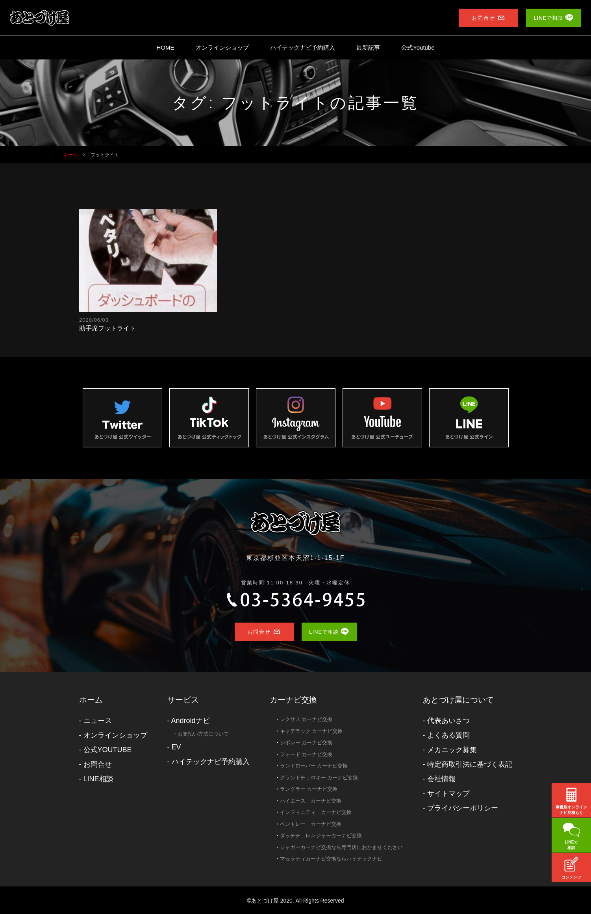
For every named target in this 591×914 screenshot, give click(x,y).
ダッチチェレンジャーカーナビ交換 (321, 835)
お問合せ (97, 764)
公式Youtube (418, 47)
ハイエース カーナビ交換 (310, 801)
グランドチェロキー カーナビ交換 (319, 778)
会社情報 (441, 779)
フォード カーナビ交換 (306, 754)
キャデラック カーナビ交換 (311, 731)
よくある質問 (448, 735)
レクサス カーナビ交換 (306, 719)
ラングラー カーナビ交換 (309, 789)
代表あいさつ (448, 721)
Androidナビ (190, 721)
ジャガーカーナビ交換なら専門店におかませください (341, 847)
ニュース (97, 721)
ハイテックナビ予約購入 (302, 47)
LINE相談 (98, 779)
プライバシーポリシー (462, 808)
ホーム (91, 699)
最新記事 (368, 47)
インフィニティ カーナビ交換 (316, 812)
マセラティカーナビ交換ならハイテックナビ (331, 859)
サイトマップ (448, 793)
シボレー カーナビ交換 (306, 742)
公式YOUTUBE (107, 750)
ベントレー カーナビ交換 (310, 824)
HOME (165, 47)
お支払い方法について (203, 734)
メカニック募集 (452, 750)
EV (176, 747)
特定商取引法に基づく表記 (469, 764)
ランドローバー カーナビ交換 (314, 766)
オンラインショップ (222, 47)
